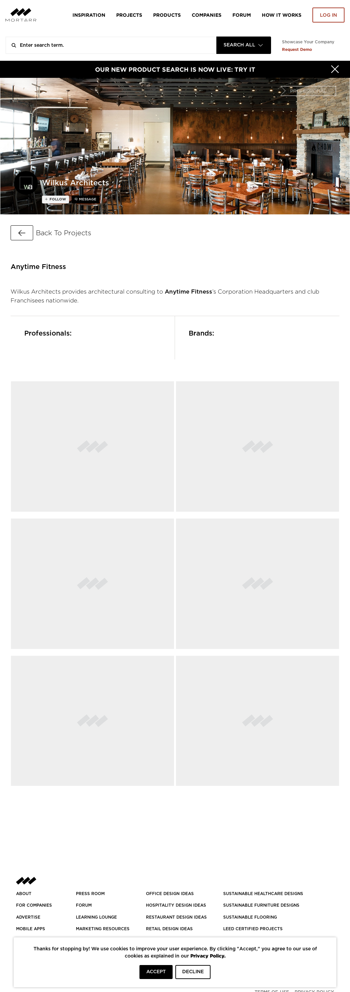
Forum (241, 14)
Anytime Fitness (188, 292)
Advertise (28, 917)
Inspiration (88, 14)
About (23, 894)
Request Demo (297, 49)
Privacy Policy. (208, 955)
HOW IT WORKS (281, 14)
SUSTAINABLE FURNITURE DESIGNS (261, 905)
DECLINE (193, 971)
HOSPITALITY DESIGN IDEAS (176, 905)
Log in (328, 15)
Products (167, 14)
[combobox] (243, 45)
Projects (129, 14)
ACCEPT (156, 971)
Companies (206, 14)
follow (57, 199)
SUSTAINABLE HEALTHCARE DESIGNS (263, 894)
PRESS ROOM (90, 894)
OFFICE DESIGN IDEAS (170, 894)
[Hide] (335, 69)
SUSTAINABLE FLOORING (250, 917)
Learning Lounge (96, 917)
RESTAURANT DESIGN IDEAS (176, 917)
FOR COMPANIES (34, 905)
